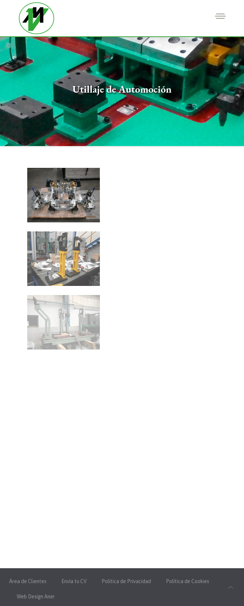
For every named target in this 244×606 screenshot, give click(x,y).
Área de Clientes (27, 581)
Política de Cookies (187, 581)
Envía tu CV (74, 581)
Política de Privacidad (126, 581)
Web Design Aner (36, 596)
